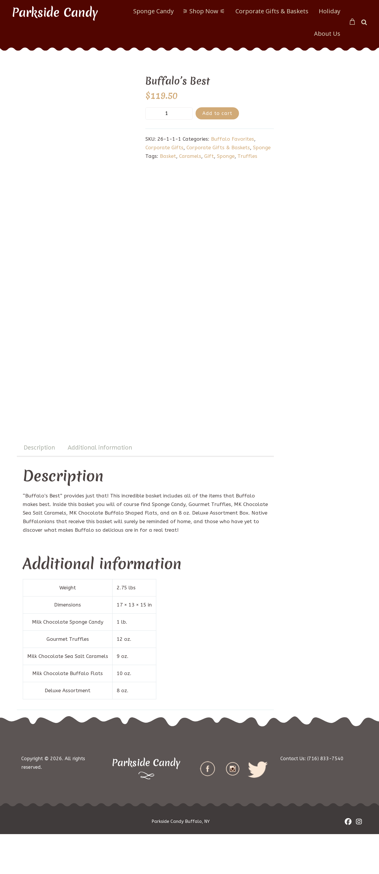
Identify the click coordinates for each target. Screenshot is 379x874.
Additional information (100, 487)
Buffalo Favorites (232, 139)
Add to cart (217, 113)
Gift (209, 156)
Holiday (329, 11)
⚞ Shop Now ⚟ (204, 11)
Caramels (190, 156)
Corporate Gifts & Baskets (271, 11)
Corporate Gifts (164, 147)
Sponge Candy (153, 11)
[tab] (39, 488)
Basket (168, 156)
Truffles (247, 156)
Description (39, 487)
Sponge (262, 147)
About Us (327, 34)
